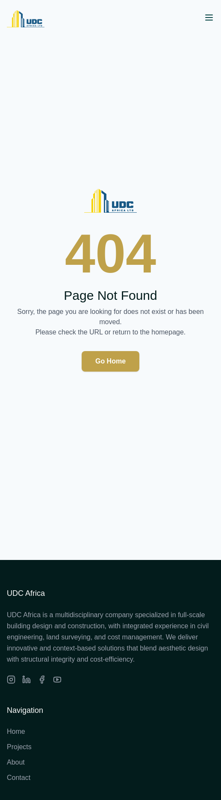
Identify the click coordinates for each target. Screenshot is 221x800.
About (16, 762)
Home (16, 731)
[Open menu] (209, 17)
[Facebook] (42, 679)
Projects (19, 746)
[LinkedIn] (26, 679)
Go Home (110, 361)
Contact (18, 777)
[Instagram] (11, 679)
